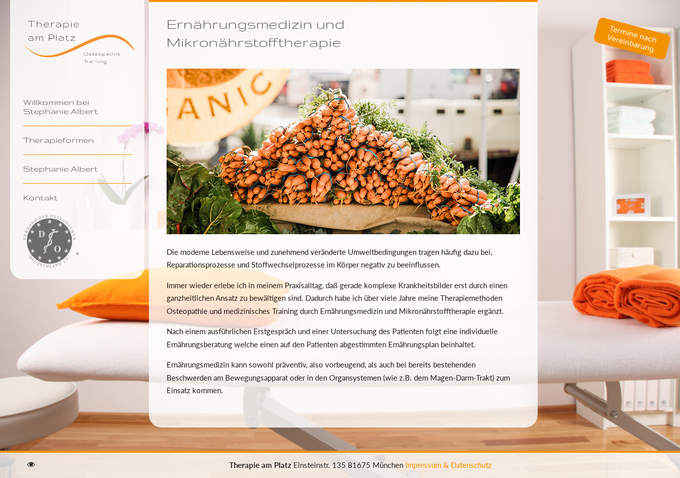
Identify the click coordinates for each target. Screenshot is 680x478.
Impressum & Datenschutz (448, 464)
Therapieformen (58, 139)
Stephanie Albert (60, 168)
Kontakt (40, 197)
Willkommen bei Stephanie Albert (60, 106)
